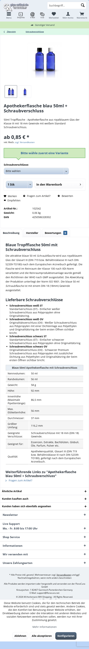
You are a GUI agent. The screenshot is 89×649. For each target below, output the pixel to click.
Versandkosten (64, 574)
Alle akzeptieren (42, 636)
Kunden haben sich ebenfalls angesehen (26, 506)
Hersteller (32, 233)
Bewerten (65, 196)
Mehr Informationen (44, 627)
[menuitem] (82, 15)
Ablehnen (20, 636)
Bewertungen (56, 233)
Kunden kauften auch (15, 498)
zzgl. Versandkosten (25, 142)
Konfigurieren (65, 636)
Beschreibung (11, 233)
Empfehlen (12, 200)
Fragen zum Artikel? (36, 196)
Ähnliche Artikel (12, 491)
